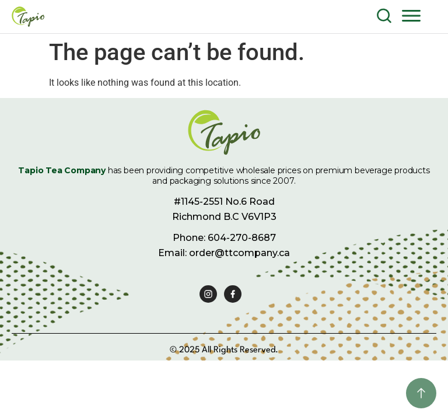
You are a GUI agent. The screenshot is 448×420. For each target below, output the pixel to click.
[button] (411, 15)
